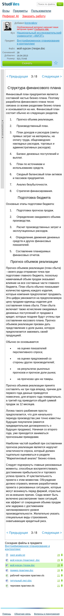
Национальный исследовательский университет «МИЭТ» (39, 34)
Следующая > (52, 76)
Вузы (6, 11)
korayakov (31, 22)
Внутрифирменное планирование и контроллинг (38, 42)
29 (58, 560)
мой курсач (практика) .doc (25, 560)
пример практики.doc (21, 570)
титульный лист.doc (21, 580)
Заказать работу (34, 16)
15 (58, 580)
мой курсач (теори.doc (22, 565)
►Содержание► (2, 129)
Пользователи (41, 11)
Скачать (27, 63)
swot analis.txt (17, 555)
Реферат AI (10, 16)
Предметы (20, 11)
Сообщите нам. (41, 29)
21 (58, 575)
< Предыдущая (17, 76)
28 (58, 555)
